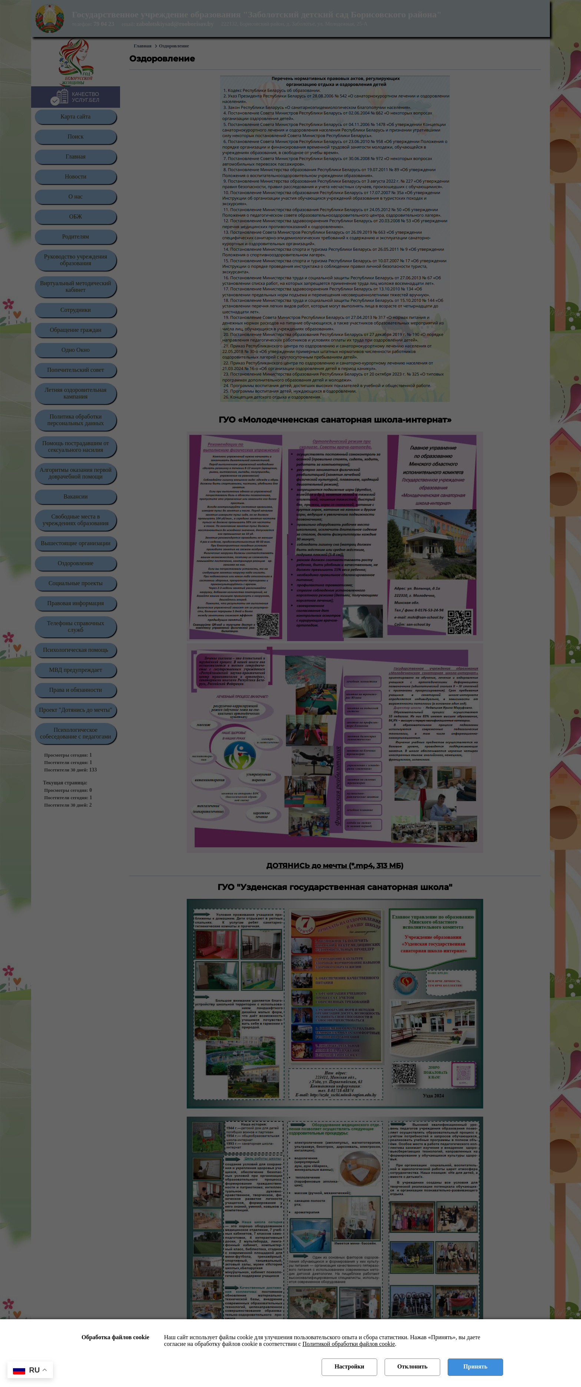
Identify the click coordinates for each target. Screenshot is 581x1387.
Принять (476, 1366)
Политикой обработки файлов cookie (348, 1344)
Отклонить (412, 1366)
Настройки (349, 1366)
